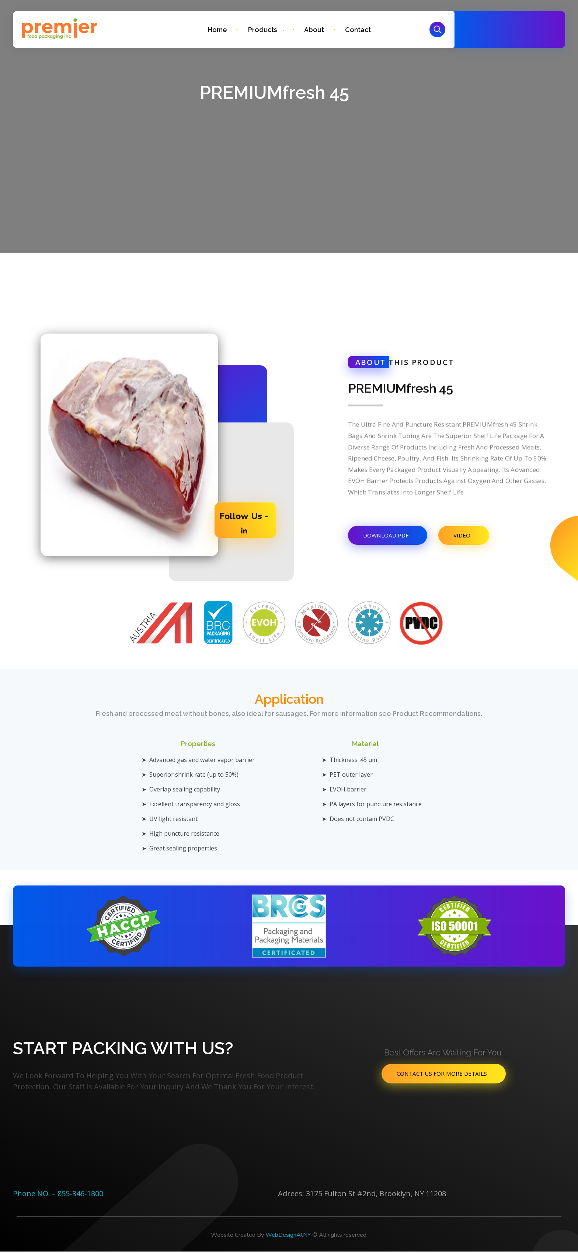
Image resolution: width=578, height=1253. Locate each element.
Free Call (505, 25)
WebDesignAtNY (288, 1236)
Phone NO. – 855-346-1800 (58, 1195)
